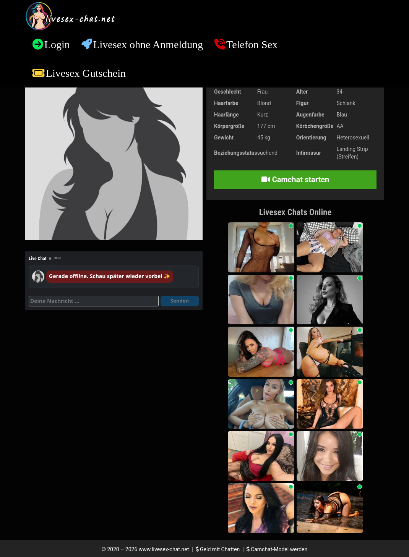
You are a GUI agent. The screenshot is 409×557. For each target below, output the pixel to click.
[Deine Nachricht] (94, 301)
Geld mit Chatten (218, 549)
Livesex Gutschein (86, 73)
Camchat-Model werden (277, 549)
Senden (179, 300)
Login (57, 44)
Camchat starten (295, 179)
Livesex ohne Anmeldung (148, 44)
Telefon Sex (252, 44)
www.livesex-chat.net (164, 549)
